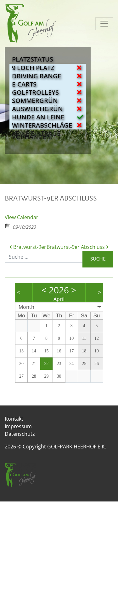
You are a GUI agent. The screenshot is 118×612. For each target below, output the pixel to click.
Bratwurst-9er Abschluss (78, 246)
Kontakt (14, 418)
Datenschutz (20, 433)
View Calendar (21, 217)
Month (26, 306)
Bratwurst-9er (27, 246)
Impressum (18, 426)
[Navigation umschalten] (104, 23)
